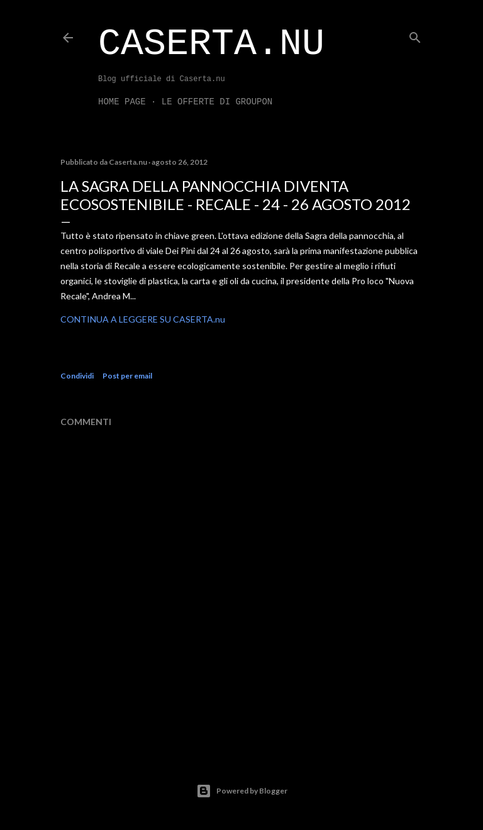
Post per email (127, 375)
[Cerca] (415, 35)
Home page (122, 102)
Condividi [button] (77, 375)
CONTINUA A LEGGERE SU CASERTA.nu (142, 319)
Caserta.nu (211, 44)
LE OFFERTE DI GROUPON (217, 102)
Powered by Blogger (241, 791)
